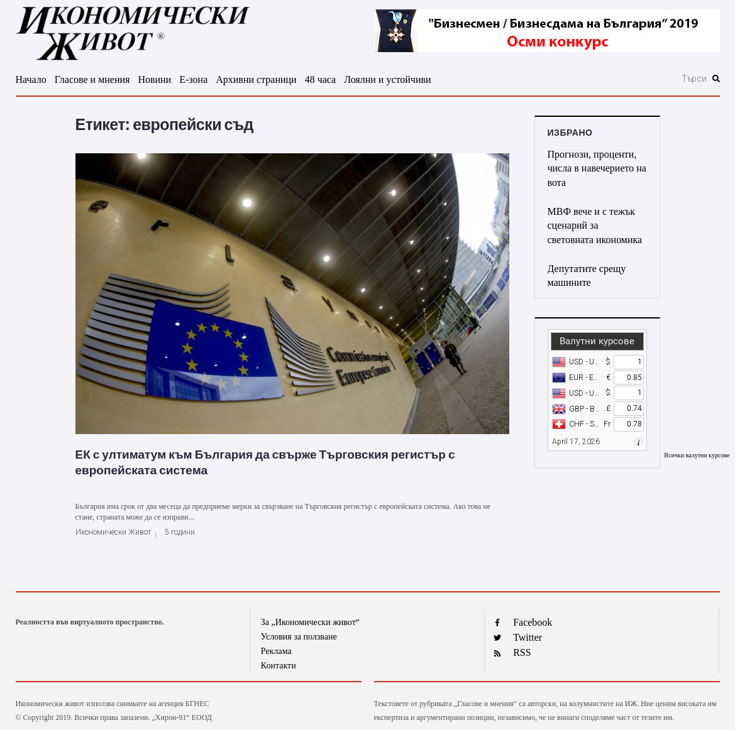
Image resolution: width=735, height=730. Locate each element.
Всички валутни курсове (696, 455)
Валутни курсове (597, 341)
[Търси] (626, 78)
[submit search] (716, 78)
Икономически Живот (113, 532)
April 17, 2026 (576, 441)
